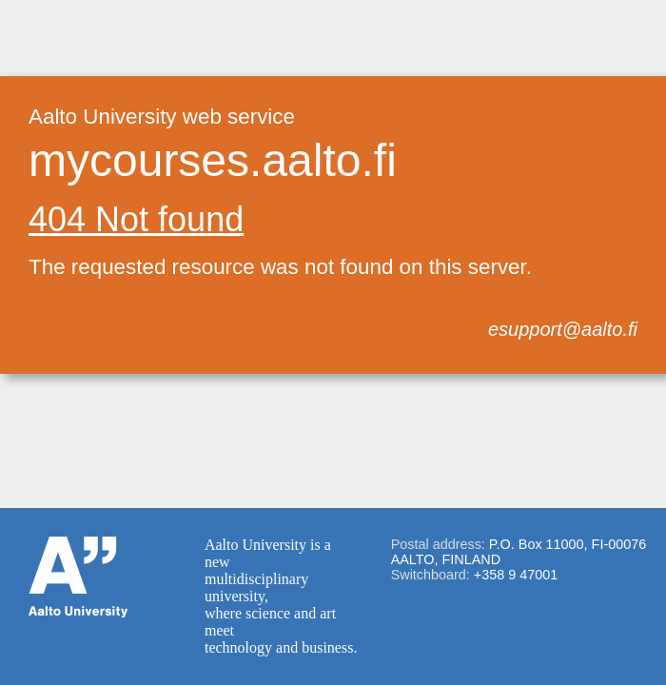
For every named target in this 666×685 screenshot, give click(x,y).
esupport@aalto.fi (562, 329)
